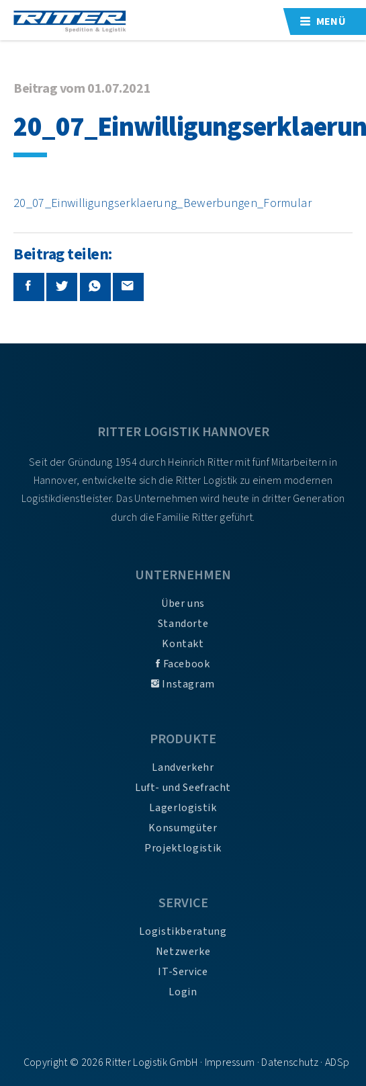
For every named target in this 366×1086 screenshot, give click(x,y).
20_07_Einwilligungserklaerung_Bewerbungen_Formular (162, 203)
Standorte (183, 623)
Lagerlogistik (182, 807)
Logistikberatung (182, 931)
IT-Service (183, 971)
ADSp (337, 1062)
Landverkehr (183, 767)
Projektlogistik (183, 848)
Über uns (183, 603)
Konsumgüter (182, 828)
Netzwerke (183, 951)
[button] (24, 1062)
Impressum (230, 1062)
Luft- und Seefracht (183, 787)
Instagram (183, 684)
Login (183, 992)
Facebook (183, 664)
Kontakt (182, 644)
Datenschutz (289, 1062)
